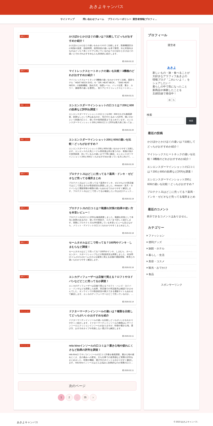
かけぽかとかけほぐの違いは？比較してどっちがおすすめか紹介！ (171, 144)
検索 (149, 114)
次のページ (77, 386)
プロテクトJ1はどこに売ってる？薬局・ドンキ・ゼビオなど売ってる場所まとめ (171, 194)
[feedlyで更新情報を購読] (169, 100)
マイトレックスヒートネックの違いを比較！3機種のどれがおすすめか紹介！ (171, 156)
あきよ (171, 67)
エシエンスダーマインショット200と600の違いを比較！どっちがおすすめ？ (170, 182)
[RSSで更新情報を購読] (174, 100)
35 (85, 397)
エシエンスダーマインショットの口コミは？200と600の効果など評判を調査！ (171, 169)
